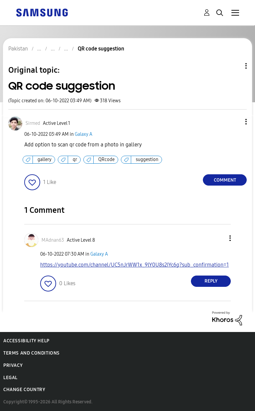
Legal (10, 377)
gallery (44, 159)
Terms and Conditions (31, 353)
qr (75, 159)
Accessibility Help (26, 341)
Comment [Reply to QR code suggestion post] (225, 180)
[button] (235, 122)
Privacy (13, 365)
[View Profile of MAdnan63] (53, 240)
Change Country (24, 389)
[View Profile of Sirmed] (33, 123)
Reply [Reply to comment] (211, 281)
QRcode (106, 159)
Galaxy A (83, 134)
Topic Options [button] (235, 66)
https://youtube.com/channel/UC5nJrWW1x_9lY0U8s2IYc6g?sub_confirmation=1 (134, 265)
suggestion (147, 159)
